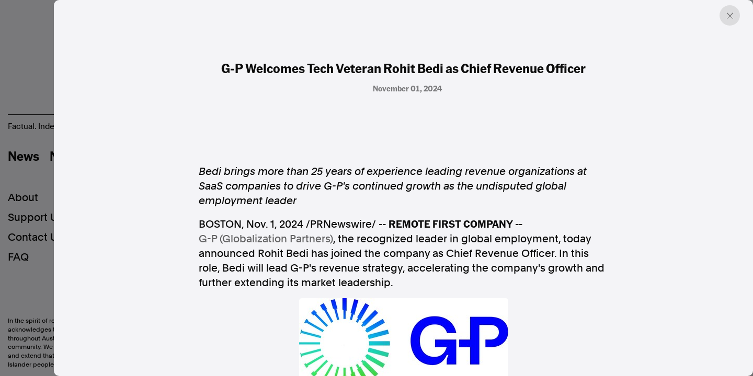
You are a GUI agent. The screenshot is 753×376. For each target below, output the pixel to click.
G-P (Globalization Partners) (266, 238)
